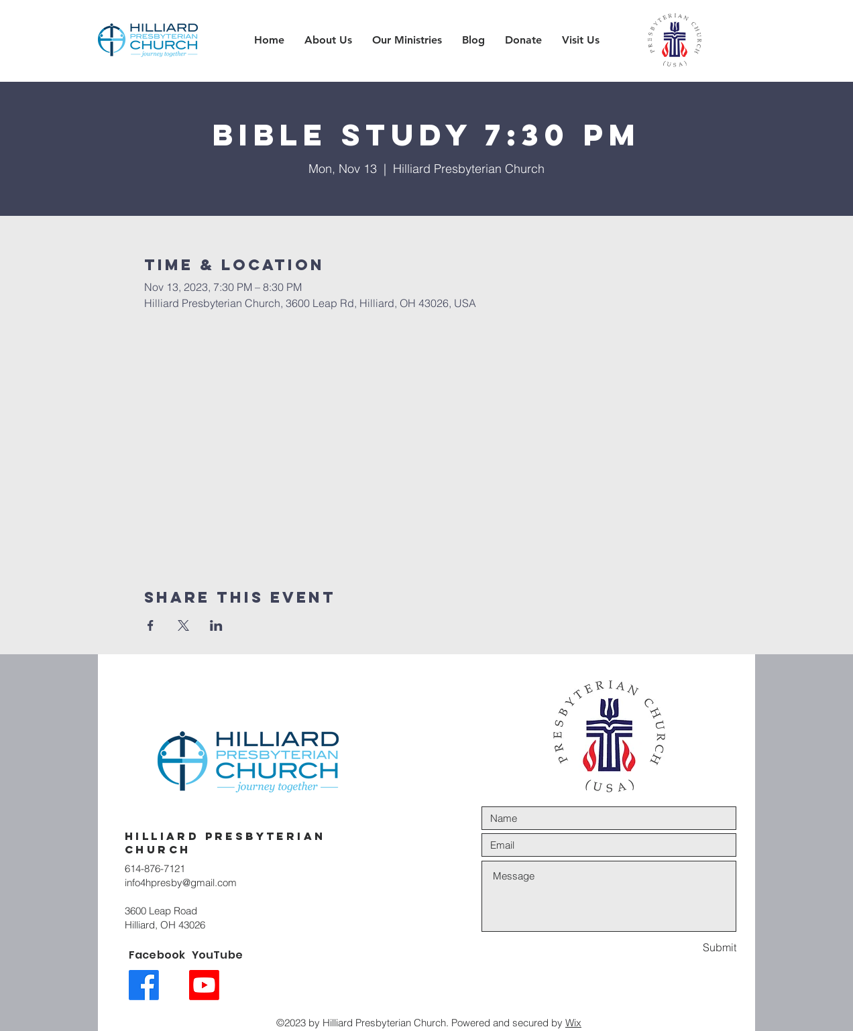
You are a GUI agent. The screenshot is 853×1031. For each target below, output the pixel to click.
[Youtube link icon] (204, 985)
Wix (573, 1022)
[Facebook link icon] (144, 985)
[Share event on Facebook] (150, 625)
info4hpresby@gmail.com (181, 882)
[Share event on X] (183, 625)
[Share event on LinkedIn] (216, 625)
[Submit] (688, 947)
